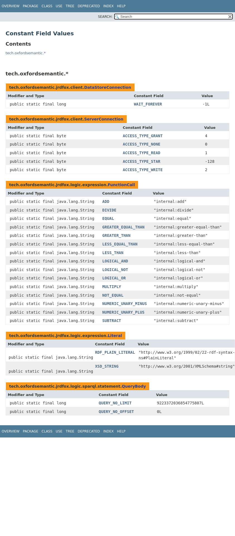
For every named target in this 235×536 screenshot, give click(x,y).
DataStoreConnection (107, 87)
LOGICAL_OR (114, 278)
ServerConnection (103, 119)
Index (108, 6)
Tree (70, 6)
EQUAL (108, 218)
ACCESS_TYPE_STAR (141, 161)
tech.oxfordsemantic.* (26, 53)
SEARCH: (105, 17)
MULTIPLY (111, 286)
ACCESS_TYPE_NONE (141, 144)
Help (121, 6)
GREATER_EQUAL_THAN (123, 227)
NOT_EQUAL (112, 295)
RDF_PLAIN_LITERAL (115, 352)
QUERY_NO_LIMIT (115, 403)
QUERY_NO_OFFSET (116, 411)
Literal (115, 335)
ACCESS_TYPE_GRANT (143, 136)
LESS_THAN (112, 252)
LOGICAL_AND (115, 261)
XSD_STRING (106, 366)
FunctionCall (121, 185)
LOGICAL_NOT (115, 269)
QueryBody (134, 386)
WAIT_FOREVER (148, 104)
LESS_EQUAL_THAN (119, 244)
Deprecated (89, 6)
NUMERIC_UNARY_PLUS (123, 312)
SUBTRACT (111, 320)
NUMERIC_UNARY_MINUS (124, 303)
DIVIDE (109, 210)
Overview (10, 6)
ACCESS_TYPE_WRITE (143, 170)
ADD (105, 201)
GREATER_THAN (116, 235)
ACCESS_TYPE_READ (141, 153)
